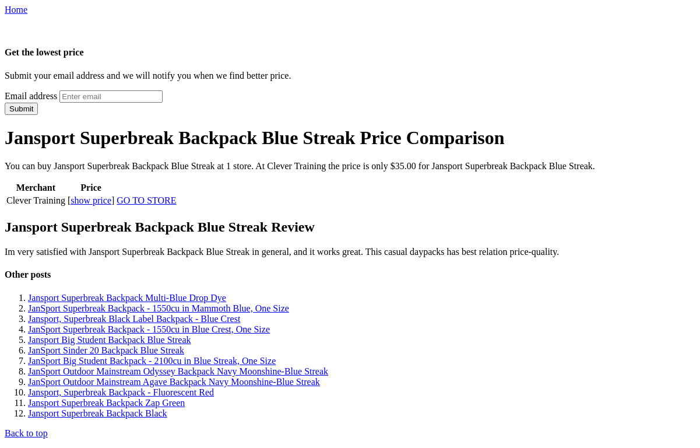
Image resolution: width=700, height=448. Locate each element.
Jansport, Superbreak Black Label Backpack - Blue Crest (134, 319)
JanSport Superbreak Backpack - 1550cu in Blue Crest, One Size (149, 329)
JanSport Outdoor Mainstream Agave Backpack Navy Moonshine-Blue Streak (174, 382)
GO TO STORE (146, 200)
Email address (31, 96)
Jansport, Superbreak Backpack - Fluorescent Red (121, 392)
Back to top (26, 433)
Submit (21, 108)
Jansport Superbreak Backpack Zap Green (106, 403)
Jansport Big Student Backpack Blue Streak (109, 340)
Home (16, 10)
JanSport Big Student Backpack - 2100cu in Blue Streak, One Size (152, 361)
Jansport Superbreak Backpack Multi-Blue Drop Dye (127, 298)
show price (91, 200)
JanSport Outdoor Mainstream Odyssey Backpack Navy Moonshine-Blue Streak (178, 371)
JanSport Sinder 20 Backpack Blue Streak (106, 350)
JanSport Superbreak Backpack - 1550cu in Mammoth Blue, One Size (158, 308)
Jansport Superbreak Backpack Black (97, 413)
